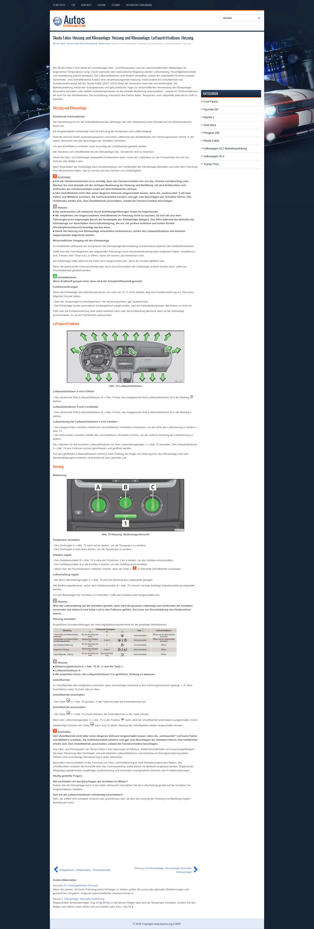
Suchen (102, 5)
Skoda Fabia (59, 43)
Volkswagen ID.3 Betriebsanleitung (225, 148)
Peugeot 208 (211, 132)
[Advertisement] (125, 55)
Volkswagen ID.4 (213, 156)
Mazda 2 (208, 117)
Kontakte (86, 5)
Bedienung (104, 43)
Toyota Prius (211, 164)
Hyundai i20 (210, 109)
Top (73, 5)
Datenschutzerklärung (139, 5)
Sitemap (116, 5)
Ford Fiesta (210, 101)
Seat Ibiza (209, 125)
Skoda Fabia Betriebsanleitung (82, 43)
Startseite (59, 5)
